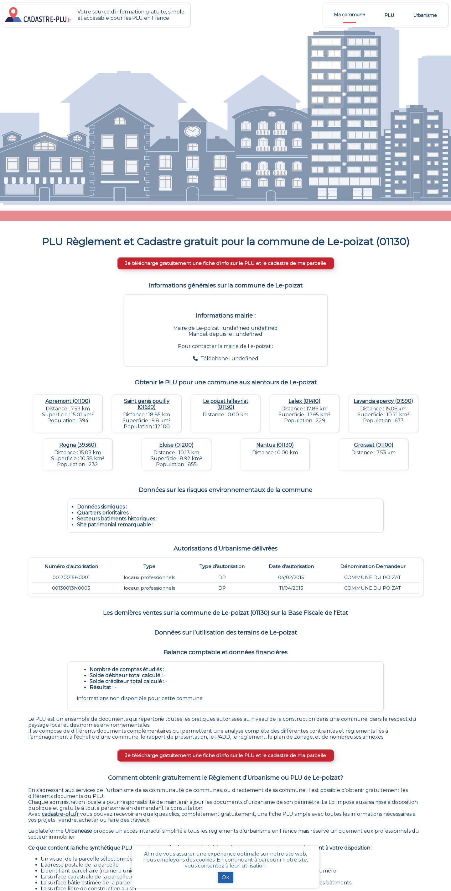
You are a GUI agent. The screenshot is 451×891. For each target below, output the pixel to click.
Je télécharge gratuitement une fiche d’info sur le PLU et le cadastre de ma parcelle (225, 263)
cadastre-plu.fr (60, 814)
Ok (225, 877)
